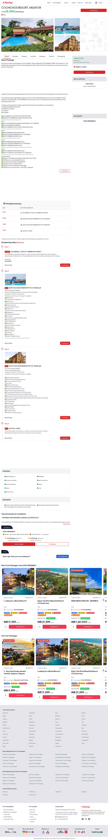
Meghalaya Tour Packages (62, 766)
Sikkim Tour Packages (35, 757)
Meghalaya (32, 722)
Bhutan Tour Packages (35, 777)
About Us (32, 812)
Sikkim (4, 725)
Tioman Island (59, 734)
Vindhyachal (32, 731)
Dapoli (57, 743)
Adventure (58, 791)
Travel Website (8, 817)
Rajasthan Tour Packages (89, 757)
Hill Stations (32, 791)
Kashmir (57, 719)
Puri (83, 722)
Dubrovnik (5, 743)
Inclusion (31, 56)
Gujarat (5, 719)
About (5, 56)
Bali (56, 713)
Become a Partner (9, 809)
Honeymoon (32, 794)
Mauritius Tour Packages (88, 777)
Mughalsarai (58, 728)
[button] (65, 171)
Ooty (56, 722)
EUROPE (57, 716)
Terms (31, 817)
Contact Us (33, 819)
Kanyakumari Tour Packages (37, 766)
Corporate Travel (8, 819)
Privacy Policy (34, 814)
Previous (4, 35)
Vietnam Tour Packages (61, 777)
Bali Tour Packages (34, 774)
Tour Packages (57, 2)
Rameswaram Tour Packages (63, 760)
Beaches (5, 791)
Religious (84, 791)
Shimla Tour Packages (88, 754)
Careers (32, 821)
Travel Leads (88, 2)
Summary (13, 56)
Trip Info (49, 56)
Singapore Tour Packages (62, 774)
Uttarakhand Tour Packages (63, 757)
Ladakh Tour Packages (88, 766)
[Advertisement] (35, 80)
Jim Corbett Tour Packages (89, 763)
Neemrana (32, 737)
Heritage (5, 794)
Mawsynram (32, 743)
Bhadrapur (58, 740)
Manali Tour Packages (9, 757)
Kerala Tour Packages (61, 754)
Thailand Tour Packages (88, 774)
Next (50, 35)
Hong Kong (58, 731)
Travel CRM (7, 814)
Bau (83, 728)
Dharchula (58, 737)
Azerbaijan (32, 713)
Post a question (62, 556)
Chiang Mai (6, 740)
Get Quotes (93, 10)
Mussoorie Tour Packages (10, 766)
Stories (74, 2)
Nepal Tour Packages (8, 780)
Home (48, 2)
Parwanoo (58, 746)
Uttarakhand (6, 728)
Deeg (4, 746)
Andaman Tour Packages (36, 754)
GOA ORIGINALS (46, 63)
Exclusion (41, 56)
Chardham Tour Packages (10, 760)
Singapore (32, 725)
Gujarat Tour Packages (35, 760)
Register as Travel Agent (10, 812)
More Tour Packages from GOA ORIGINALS (18, 565)
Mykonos (84, 731)
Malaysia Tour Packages (9, 783)
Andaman (5, 713)
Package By (59, 56)
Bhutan (84, 713)
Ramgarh (31, 734)
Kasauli (5, 737)
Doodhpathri (85, 737)
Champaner (85, 740)
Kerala (83, 719)
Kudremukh (85, 734)
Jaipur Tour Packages (35, 763)
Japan (30, 719)
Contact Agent (19, 544)
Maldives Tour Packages (9, 777)
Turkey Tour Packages (88, 780)
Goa (4, 15)
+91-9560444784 (89, 86)
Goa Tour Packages (9, 636)
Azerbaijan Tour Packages (36, 783)
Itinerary (22, 56)
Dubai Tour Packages (8, 774)
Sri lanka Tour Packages (61, 780)
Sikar (83, 743)
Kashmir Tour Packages (9, 754)
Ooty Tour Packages (61, 763)
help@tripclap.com (62, 817)
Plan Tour (80, 2)
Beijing (31, 740)
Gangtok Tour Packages (88, 760)
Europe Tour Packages (35, 780)
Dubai (4, 716)
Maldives (5, 722)
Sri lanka (57, 725)
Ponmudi (5, 734)
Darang (31, 746)
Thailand (84, 725)
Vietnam (31, 728)
